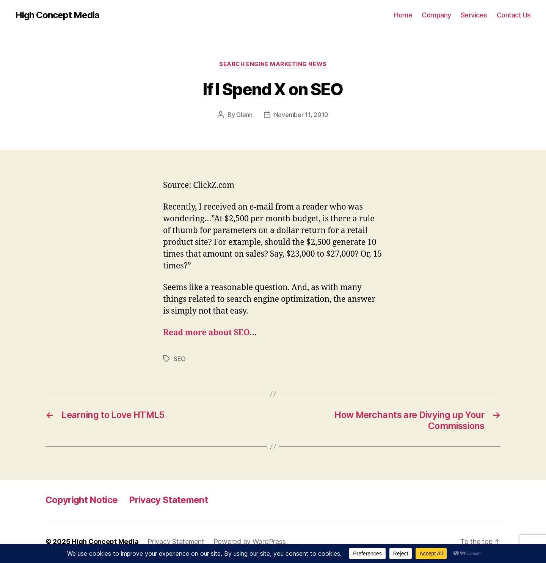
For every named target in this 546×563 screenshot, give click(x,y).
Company (436, 15)
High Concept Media (57, 15)
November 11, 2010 (301, 114)
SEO (180, 359)
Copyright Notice (82, 499)
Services (474, 15)
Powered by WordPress (249, 542)
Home (403, 15)
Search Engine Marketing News (272, 64)
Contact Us (514, 15)
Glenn (244, 114)
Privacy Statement (168, 499)
